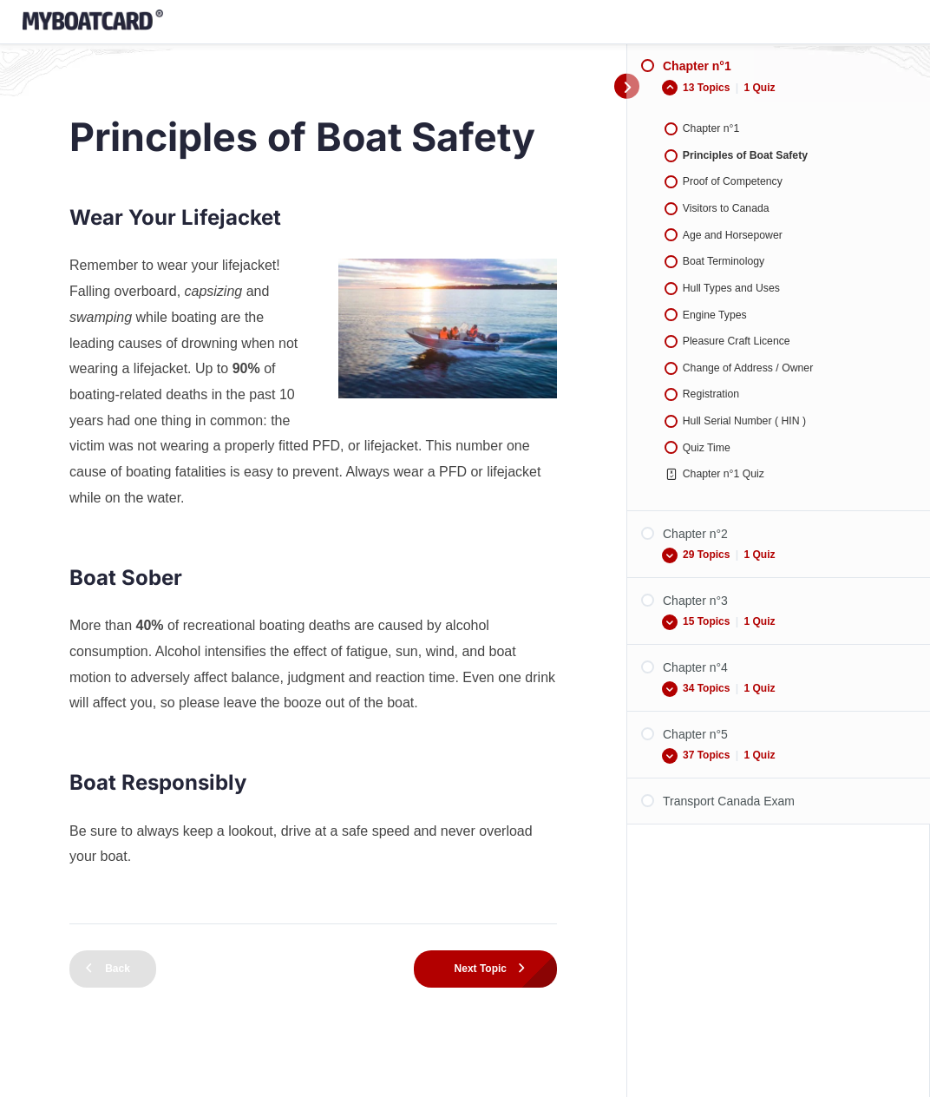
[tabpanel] (313, 556)
